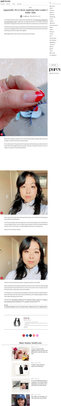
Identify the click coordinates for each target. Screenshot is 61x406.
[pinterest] (1, 134)
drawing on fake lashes (42, 20)
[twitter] (30, 335)
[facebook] (27, 335)
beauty (30, 7)
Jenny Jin (26, 16)
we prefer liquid (50, 285)
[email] (37, 335)
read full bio (26, 326)
